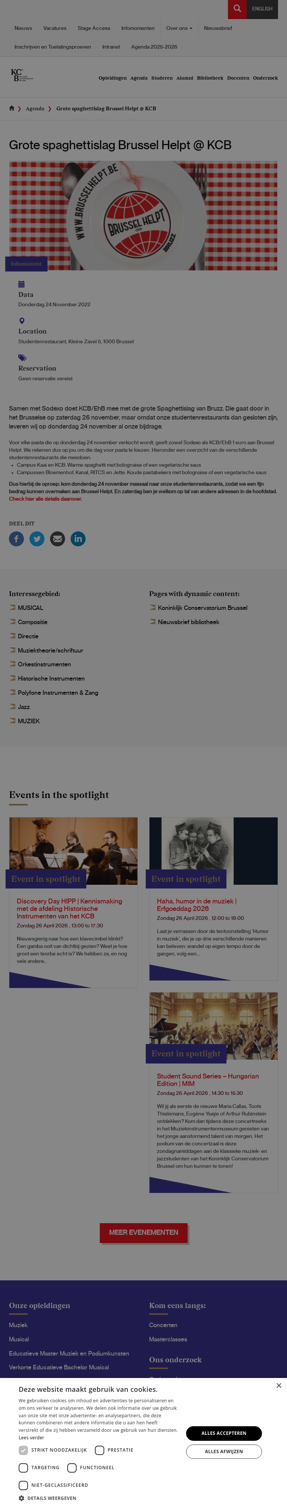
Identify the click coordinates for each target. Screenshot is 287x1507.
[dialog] (143, 753)
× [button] (278, 1386)
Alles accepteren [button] (224, 1433)
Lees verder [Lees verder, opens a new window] (31, 1437)
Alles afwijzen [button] (224, 1451)
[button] (99, 1497)
